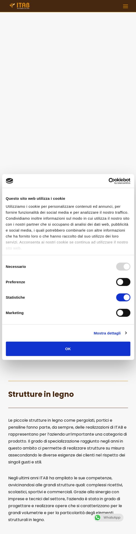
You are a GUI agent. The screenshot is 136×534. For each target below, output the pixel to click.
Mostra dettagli (107, 333)
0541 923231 (101, 503)
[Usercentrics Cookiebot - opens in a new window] (108, 181)
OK (68, 349)
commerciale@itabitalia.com (91, 509)
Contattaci (68, 425)
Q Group (68, 522)
